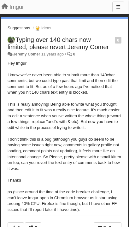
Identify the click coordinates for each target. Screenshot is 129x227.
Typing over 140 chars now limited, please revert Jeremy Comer (58, 43)
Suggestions (19, 28)
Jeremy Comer (26, 54)
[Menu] (118, 7)
